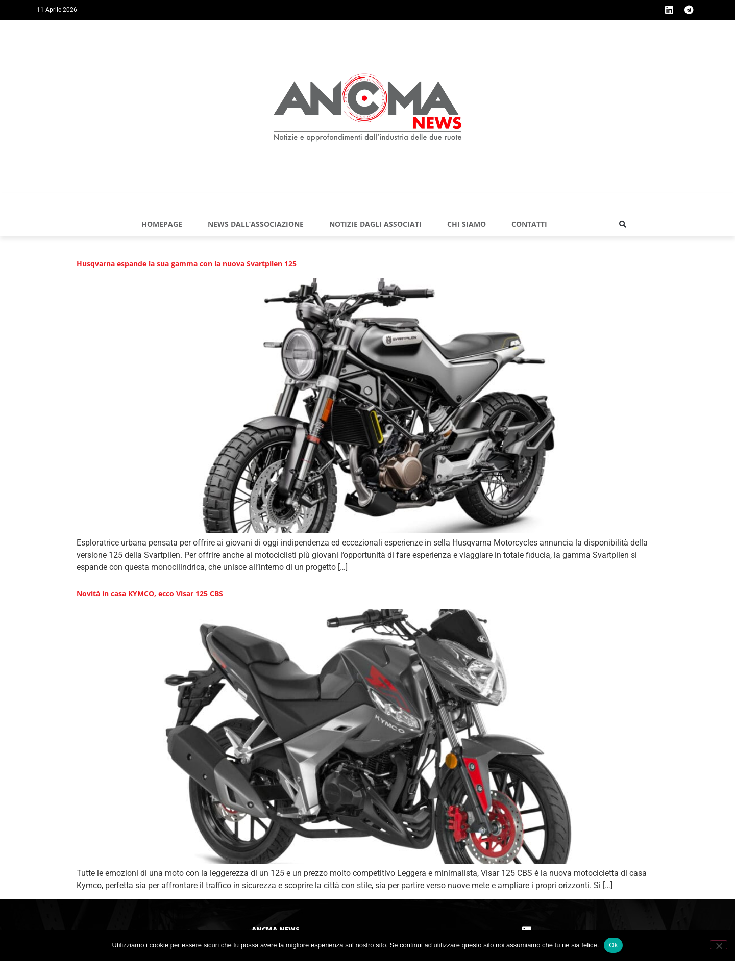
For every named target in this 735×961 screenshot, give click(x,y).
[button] (622, 224)
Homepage (161, 224)
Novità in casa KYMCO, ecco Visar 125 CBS (150, 594)
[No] (718, 944)
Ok (613, 945)
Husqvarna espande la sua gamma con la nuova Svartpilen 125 (187, 263)
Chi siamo (466, 224)
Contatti (529, 224)
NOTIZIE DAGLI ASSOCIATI (375, 224)
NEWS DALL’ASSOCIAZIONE (256, 224)
